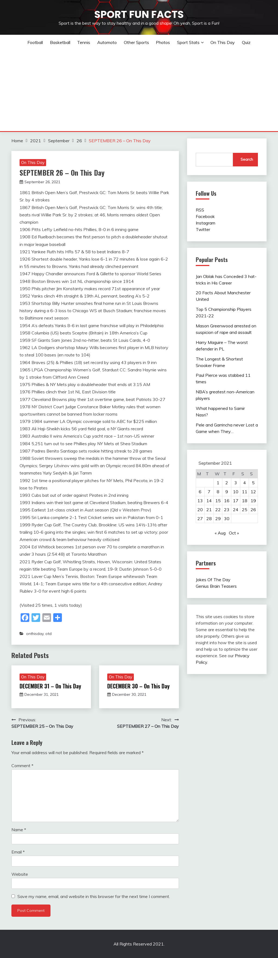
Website (19, 874)
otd (48, 633)
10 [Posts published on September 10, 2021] (235, 491)
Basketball (60, 42)
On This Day (222, 42)
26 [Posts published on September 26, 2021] (253, 509)
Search (247, 159)
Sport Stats (188, 42)
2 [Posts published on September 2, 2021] (226, 482)
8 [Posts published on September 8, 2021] (218, 491)
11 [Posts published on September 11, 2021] (244, 491)
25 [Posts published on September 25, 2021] (244, 509)
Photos (163, 42)
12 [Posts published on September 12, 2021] (253, 491)
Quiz (246, 42)
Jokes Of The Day (213, 579)
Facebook (205, 216)
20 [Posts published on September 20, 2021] (200, 509)
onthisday (34, 633)
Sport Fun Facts (139, 14)
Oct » (234, 533)
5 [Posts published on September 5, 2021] (253, 482)
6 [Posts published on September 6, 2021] (200, 491)
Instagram (205, 223)
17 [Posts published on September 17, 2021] (235, 500)
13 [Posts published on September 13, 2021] (200, 500)
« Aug (220, 533)
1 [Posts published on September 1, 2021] (218, 482)
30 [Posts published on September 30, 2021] (226, 518)
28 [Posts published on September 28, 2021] (209, 518)
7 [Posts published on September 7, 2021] (209, 491)
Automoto (107, 42)
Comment (22, 765)
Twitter (203, 229)
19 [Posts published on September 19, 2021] (253, 500)
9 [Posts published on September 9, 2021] (226, 491)
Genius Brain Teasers (216, 586)
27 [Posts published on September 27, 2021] (200, 518)
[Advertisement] (139, 90)
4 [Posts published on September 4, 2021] (244, 482)
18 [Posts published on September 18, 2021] (244, 500)
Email (18, 852)
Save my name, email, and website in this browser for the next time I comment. (93, 896)
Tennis (83, 42)
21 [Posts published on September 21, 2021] (209, 509)
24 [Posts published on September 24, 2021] (235, 509)
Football (35, 42)
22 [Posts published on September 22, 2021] (218, 509)
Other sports (136, 42)
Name (18, 829)
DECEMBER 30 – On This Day (138, 686)
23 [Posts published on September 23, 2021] (226, 509)
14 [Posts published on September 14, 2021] (209, 500)
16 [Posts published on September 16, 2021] (226, 500)
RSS (200, 210)
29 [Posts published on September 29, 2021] (218, 518)
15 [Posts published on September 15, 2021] (218, 500)
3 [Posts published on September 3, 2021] (235, 482)
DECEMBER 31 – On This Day (50, 686)
